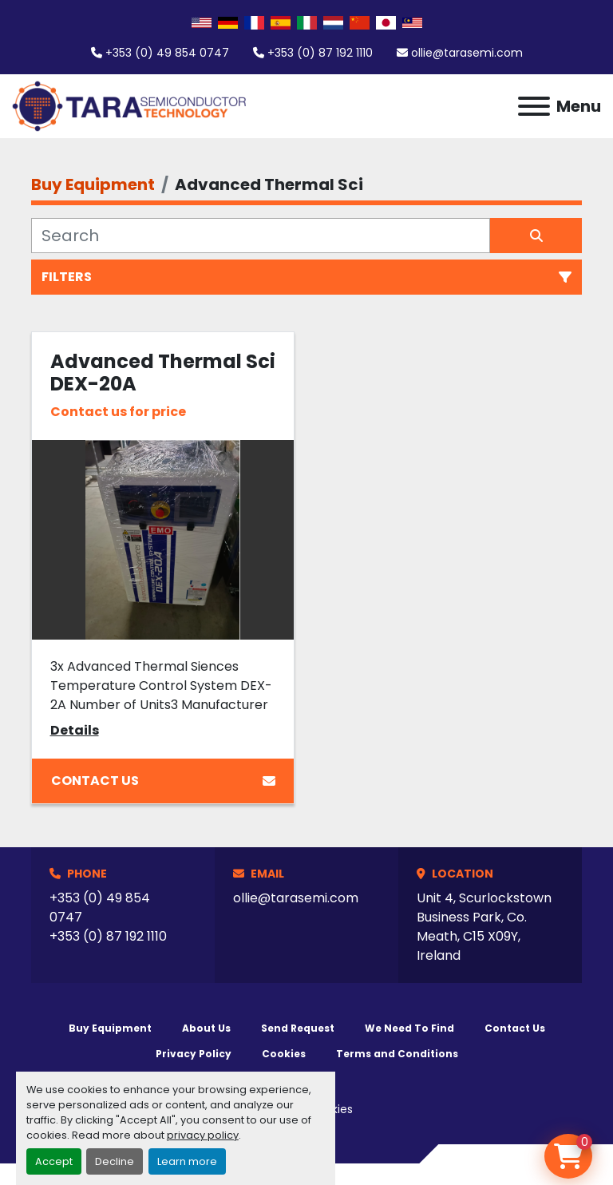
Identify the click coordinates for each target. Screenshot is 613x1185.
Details (74, 730)
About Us (206, 1028)
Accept (54, 1161)
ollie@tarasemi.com (467, 53)
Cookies (284, 1053)
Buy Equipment (110, 1028)
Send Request (297, 1028)
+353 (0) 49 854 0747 (167, 53)
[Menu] (534, 106)
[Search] (260, 235)
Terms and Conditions (397, 1053)
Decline (114, 1161)
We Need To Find (409, 1028)
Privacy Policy (193, 1053)
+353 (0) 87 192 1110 (320, 53)
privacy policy (203, 1135)
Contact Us (163, 780)
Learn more (187, 1161)
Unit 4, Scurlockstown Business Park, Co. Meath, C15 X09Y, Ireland (484, 927)
